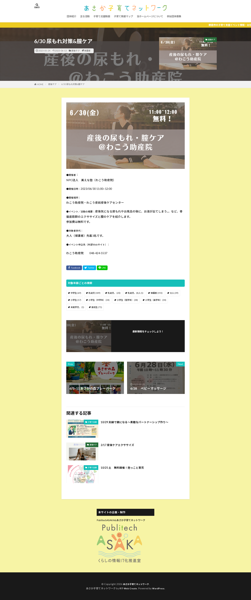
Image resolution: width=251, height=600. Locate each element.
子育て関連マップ (123, 16)
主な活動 (85, 16)
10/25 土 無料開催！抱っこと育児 (126, 467)
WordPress (159, 588)
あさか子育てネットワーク (136, 584)
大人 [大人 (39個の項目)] (174, 293)
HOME (40, 84)
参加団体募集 (174, 16)
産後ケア (75, 50)
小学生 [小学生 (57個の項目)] (76, 300)
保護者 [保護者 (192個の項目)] (156, 293)
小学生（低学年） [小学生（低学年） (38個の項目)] (127, 300)
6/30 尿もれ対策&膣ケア (73, 84)
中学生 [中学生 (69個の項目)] (76, 293)
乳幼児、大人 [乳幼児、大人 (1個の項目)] (135, 293)
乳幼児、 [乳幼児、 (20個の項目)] (114, 293)
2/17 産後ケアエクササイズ (120, 445)
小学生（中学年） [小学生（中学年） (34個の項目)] (99, 300)
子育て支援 (92, 422)
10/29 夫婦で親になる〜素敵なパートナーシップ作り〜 (140, 422)
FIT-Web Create (128, 588)
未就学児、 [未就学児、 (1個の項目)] (77, 307)
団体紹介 (71, 16)
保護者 (87, 50)
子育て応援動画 (101, 16)
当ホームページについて (150, 16)
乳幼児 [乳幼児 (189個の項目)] (94, 293)
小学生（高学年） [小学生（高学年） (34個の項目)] (155, 300)
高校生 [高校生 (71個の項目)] (96, 307)
